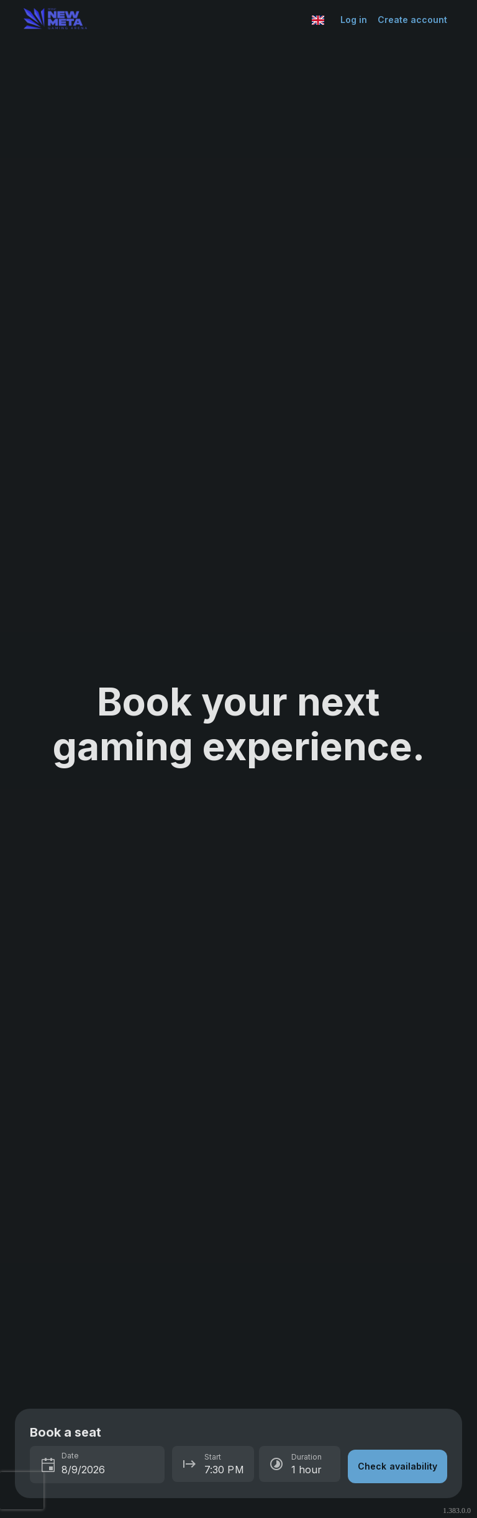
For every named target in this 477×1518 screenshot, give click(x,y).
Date (70, 1455)
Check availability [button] (397, 1466)
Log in (353, 19)
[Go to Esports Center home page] (165, 20)
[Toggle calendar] (48, 1466)
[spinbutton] (109, 1469)
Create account (413, 19)
